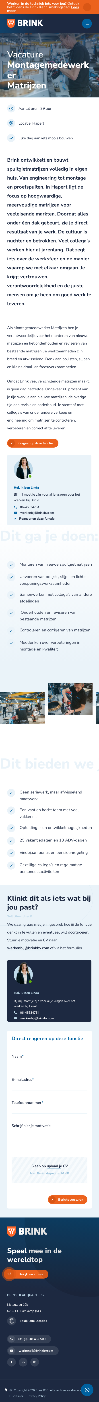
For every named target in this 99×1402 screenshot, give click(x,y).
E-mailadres (23, 1079)
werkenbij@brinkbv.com (28, 948)
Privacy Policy (37, 1396)
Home (11, 39)
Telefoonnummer (27, 1102)
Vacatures (33, 39)
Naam (18, 1056)
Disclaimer (16, 1396)
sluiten (87, 7)
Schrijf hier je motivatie (31, 1125)
